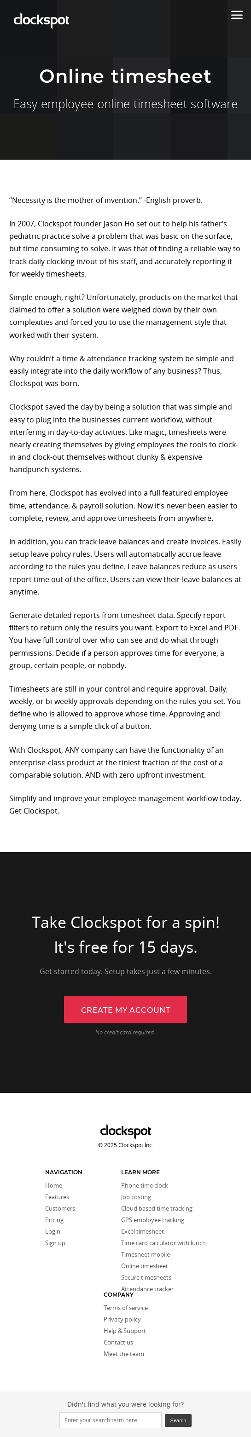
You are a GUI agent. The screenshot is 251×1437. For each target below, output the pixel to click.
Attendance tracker (147, 1289)
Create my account (125, 1010)
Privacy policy (122, 1319)
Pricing (54, 1220)
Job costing (136, 1197)
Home (53, 1185)
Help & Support (125, 1331)
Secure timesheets (146, 1277)
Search (178, 1420)
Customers (60, 1208)
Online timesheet (144, 1266)
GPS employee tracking (152, 1220)
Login (52, 1231)
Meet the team (124, 1354)
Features (57, 1197)
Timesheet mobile (145, 1254)
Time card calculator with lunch (163, 1243)
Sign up (55, 1243)
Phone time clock (144, 1185)
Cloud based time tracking (157, 1208)
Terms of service (126, 1308)
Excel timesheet (142, 1231)
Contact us (118, 1342)
